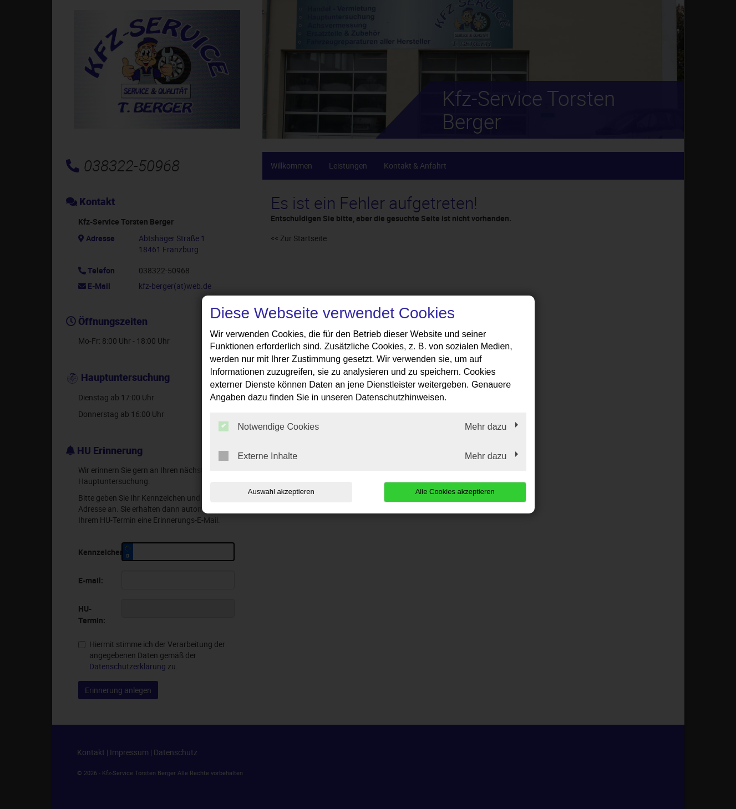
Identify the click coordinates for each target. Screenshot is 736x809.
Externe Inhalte (258, 456)
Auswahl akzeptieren (281, 491)
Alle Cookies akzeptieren (455, 491)
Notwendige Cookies (269, 426)
